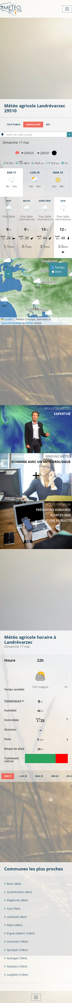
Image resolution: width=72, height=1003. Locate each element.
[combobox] (38, 134)
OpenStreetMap (11, 323)
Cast (12, 908)
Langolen (16, 974)
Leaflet (7, 319)
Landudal (15, 917)
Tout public (14, 124)
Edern (13, 925)
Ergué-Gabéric (19, 933)
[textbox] (38, 134)
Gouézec (15, 966)
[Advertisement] (36, 58)
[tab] (7, 776)
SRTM (29, 323)
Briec (12, 884)
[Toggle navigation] (67, 9)
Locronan (16, 941)
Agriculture (33, 124)
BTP (48, 124)
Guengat (15, 958)
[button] (4, 302)
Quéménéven (18, 892)
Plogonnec (16, 900)
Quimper (16, 950)
